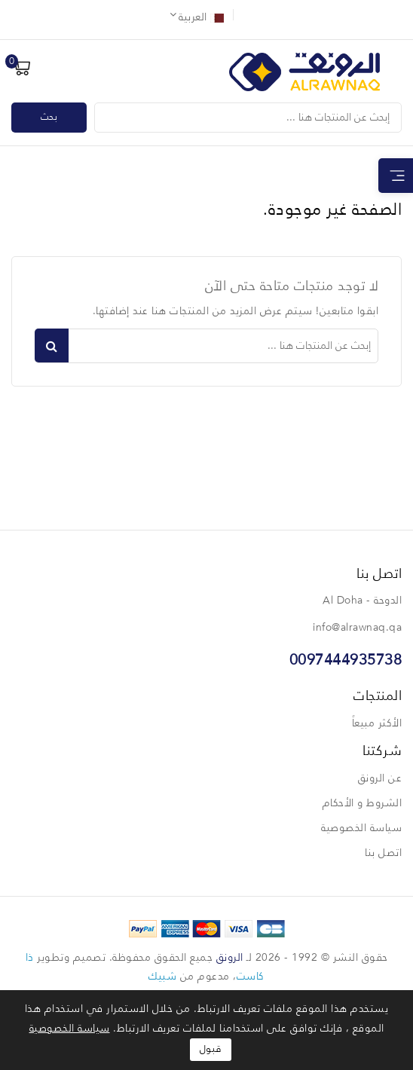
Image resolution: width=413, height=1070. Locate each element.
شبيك (162, 976)
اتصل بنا (383, 853)
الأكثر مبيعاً (377, 723)
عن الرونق (380, 778)
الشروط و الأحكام (362, 803)
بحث (49, 117)
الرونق (229, 957)
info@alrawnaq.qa (357, 627)
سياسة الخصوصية (361, 828)
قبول (211, 1049)
